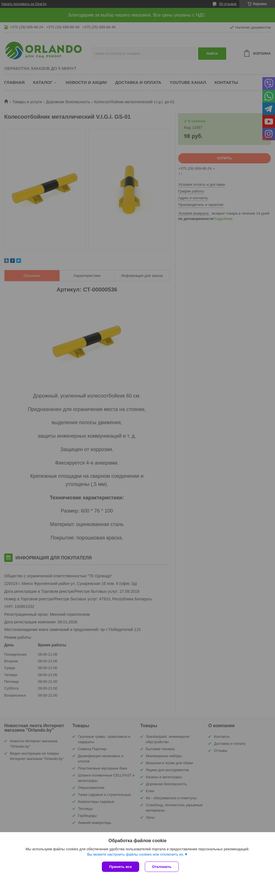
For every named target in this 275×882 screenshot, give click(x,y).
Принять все (120, 867)
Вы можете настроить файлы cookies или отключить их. (135, 854)
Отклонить (161, 867)
